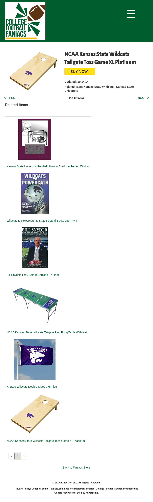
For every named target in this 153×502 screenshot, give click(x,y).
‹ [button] (11, 456)
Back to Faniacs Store (76, 467)
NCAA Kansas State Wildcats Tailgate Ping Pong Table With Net (47, 332)
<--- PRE (9, 97)
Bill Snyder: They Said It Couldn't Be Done (33, 275)
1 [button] (18, 456)
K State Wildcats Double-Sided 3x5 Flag (32, 386)
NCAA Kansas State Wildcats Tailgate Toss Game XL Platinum (46, 441)
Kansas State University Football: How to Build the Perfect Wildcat (48, 166)
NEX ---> (143, 97)
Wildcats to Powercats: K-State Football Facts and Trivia (42, 220)
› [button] (24, 456)
